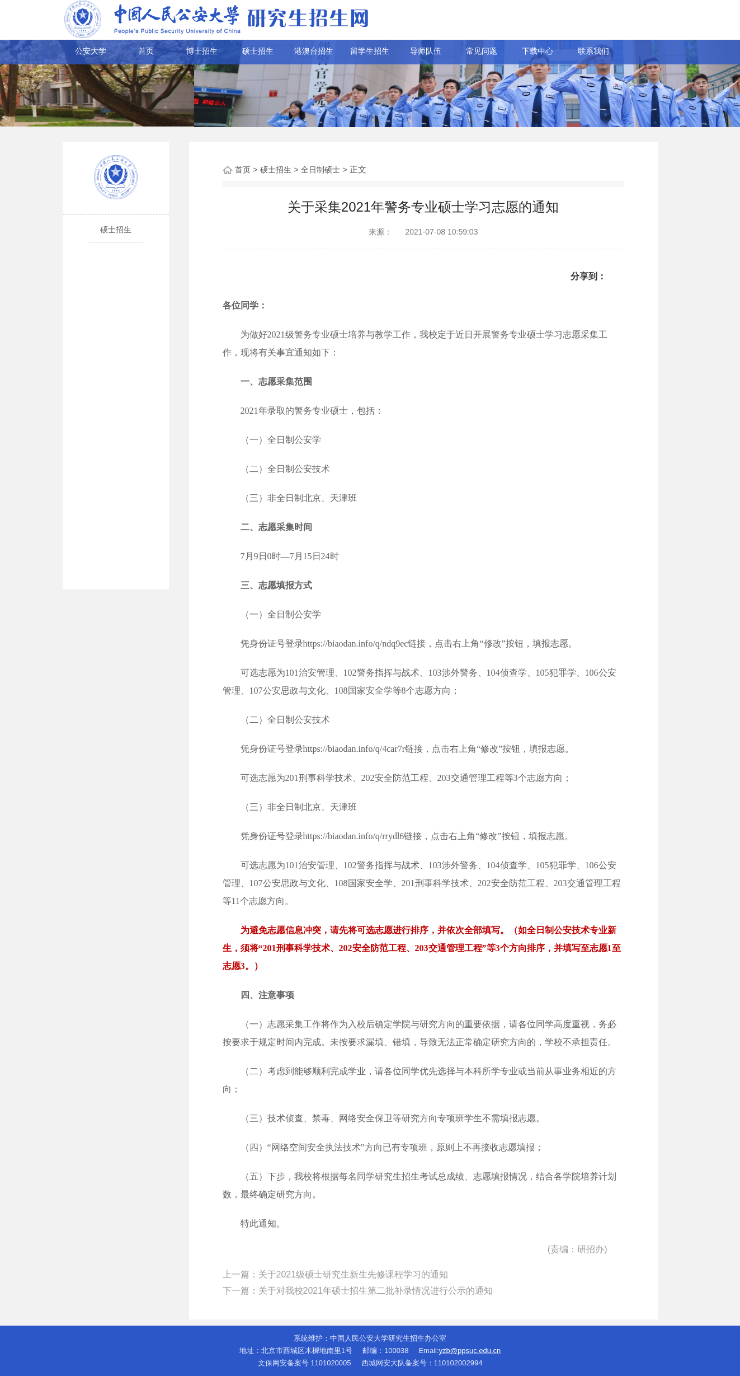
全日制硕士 (320, 169)
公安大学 (90, 50)
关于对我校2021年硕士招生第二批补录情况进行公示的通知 (375, 1290)
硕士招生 (258, 50)
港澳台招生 (313, 50)
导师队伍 (425, 50)
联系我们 (593, 50)
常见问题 (481, 50)
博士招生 (202, 50)
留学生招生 (369, 50)
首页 (146, 50)
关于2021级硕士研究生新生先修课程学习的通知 (353, 1274)
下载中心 (537, 50)
